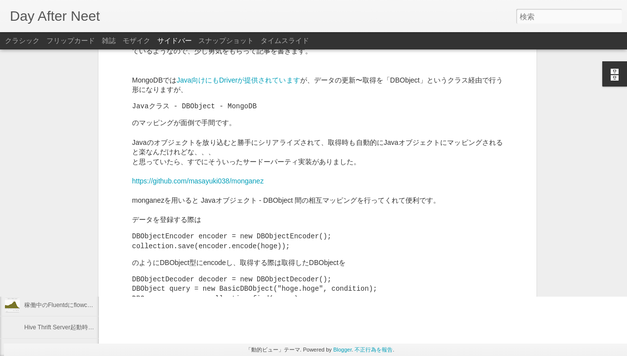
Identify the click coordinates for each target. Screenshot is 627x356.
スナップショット (226, 40)
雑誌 (109, 40)
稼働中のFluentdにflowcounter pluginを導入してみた (93, 305)
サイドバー (174, 40)
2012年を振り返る (48, 238)
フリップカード (70, 40)
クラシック (22, 40)
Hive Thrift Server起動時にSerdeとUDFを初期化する (94, 327)
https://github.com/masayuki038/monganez (198, 78)
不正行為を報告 (374, 350)
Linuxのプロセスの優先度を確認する (73, 260)
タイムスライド (285, 40)
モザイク (136, 40)
